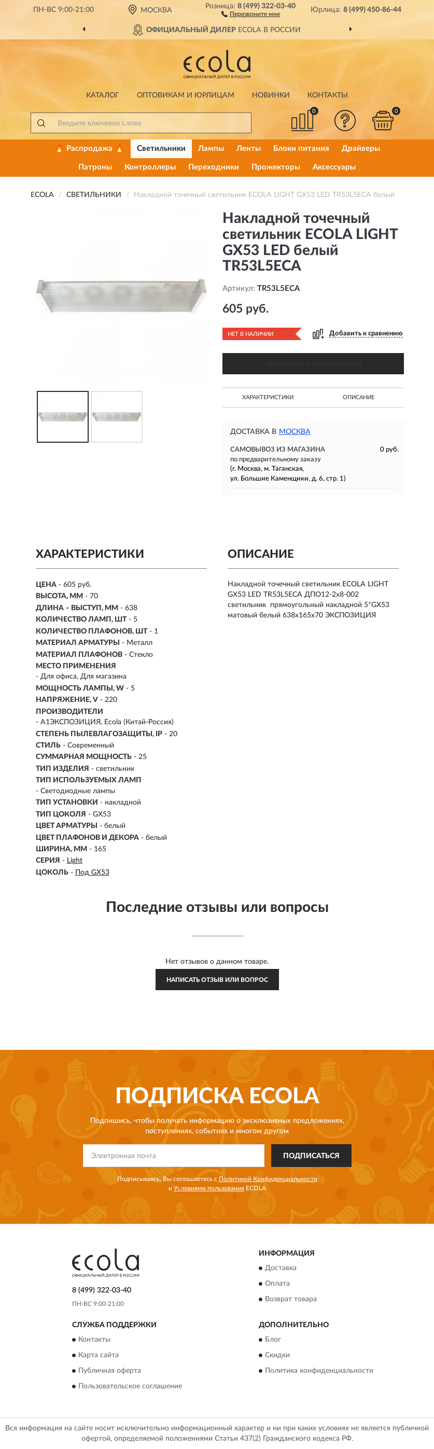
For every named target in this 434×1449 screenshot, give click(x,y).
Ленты (248, 148)
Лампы (211, 148)
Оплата (277, 1284)
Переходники (213, 167)
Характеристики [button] (267, 397)
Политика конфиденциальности (319, 1371)
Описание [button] (358, 397)
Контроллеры (150, 167)
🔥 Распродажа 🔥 (89, 148)
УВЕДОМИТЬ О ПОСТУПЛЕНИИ (312, 364)
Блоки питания (301, 148)
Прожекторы (275, 167)
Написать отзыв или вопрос (217, 980)
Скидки (277, 1355)
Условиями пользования (209, 1188)
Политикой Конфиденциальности (268, 1179)
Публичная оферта (109, 1371)
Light (74, 860)
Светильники (161, 148)
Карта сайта (98, 1355)
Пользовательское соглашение (130, 1386)
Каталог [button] (102, 95)
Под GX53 (92, 872)
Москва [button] (295, 431)
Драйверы (361, 148)
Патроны (95, 167)
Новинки (271, 95)
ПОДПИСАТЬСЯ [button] (311, 1156)
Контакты (327, 95)
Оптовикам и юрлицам (185, 95)
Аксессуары (334, 167)
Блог (273, 1340)
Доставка (281, 1268)
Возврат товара (291, 1299)
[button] (250, 13)
